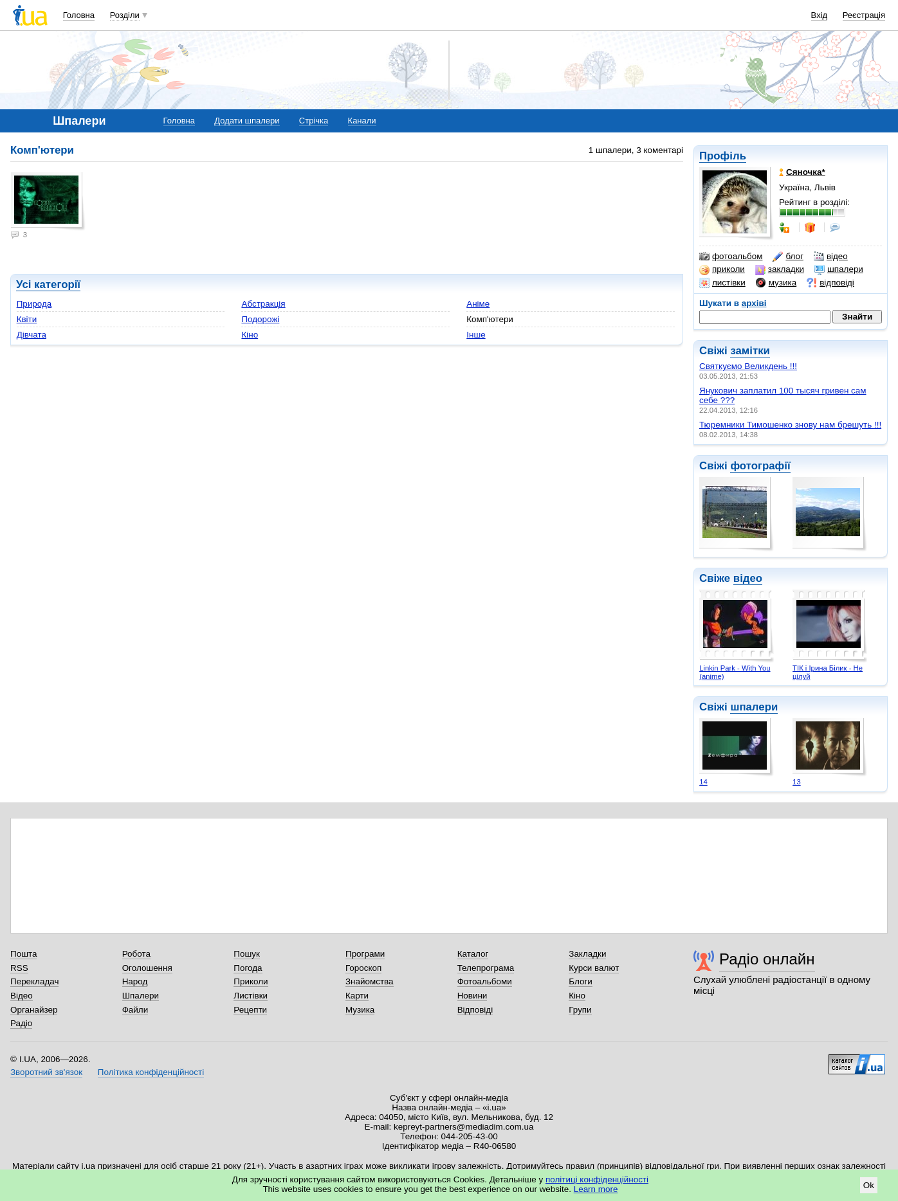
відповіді (830, 283)
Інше (475, 334)
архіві (754, 303)
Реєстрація (864, 15)
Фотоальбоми (484, 981)
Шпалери (140, 995)
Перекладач (34, 981)
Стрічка (313, 120)
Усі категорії (48, 284)
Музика (359, 1010)
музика (776, 283)
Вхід (819, 15)
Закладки (587, 954)
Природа (34, 304)
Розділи (125, 15)
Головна (79, 15)
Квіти (27, 319)
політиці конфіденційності (596, 1179)
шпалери (838, 269)
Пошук (247, 954)
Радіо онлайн (767, 959)
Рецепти (250, 1010)
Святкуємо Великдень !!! (748, 366)
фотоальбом (730, 256)
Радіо (21, 1023)
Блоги (580, 981)
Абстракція (263, 304)
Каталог (473, 954)
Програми (365, 954)
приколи (722, 269)
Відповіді (475, 1010)
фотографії (760, 466)
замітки (750, 351)
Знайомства (369, 981)
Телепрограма (486, 968)
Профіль (722, 156)
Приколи (251, 981)
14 (703, 782)
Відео (21, 995)
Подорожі (260, 319)
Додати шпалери (246, 120)
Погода (248, 968)
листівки (722, 283)
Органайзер (33, 1010)
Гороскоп (363, 968)
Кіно (249, 334)
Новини (472, 995)
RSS (19, 968)
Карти (357, 995)
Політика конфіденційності (151, 1072)
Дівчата (31, 334)
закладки (779, 269)
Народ (135, 981)
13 (797, 782)
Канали (362, 120)
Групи (580, 1010)
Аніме (478, 304)
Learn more (596, 1189)
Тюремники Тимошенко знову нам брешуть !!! (790, 424)
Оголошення (147, 968)
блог (788, 256)
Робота (136, 954)
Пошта (23, 954)
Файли (135, 1010)
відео (831, 256)
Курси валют (594, 968)
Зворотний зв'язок (46, 1072)
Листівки (251, 995)
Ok (868, 1185)
